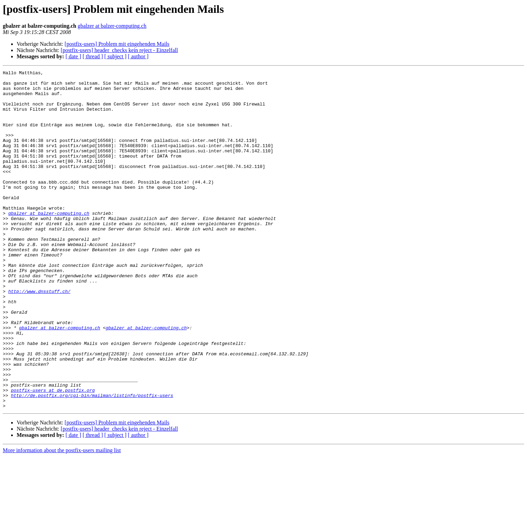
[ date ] (73, 56)
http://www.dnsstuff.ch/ (39, 336)
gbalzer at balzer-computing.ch (112, 26)
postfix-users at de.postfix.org (53, 454)
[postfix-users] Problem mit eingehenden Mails (116, 44)
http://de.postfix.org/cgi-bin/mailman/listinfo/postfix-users (92, 461)
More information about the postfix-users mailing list (62, 518)
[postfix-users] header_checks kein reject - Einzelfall (119, 50)
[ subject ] (115, 56)
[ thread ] (93, 56)
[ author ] (138, 56)
